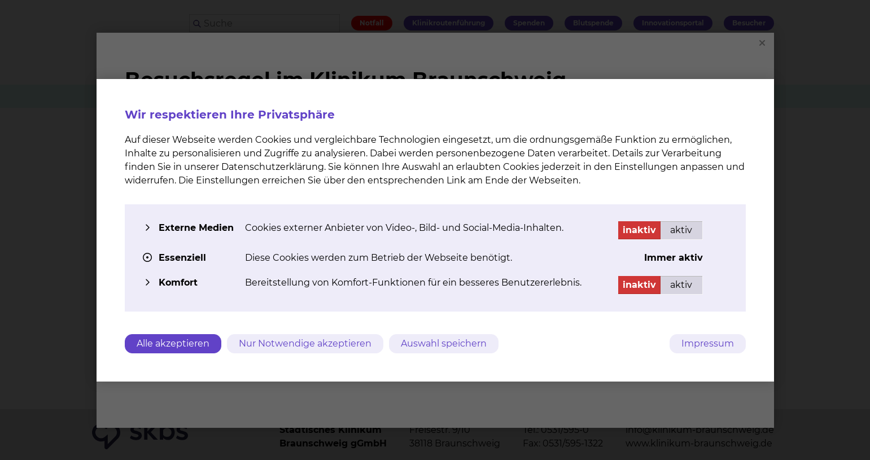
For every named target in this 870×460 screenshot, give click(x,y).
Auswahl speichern (444, 343)
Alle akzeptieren (173, 343)
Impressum (707, 343)
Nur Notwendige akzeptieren (305, 343)
